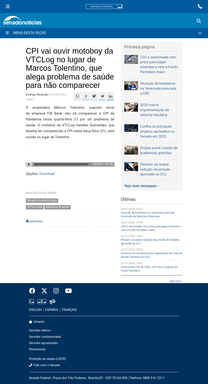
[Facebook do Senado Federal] (33, 291)
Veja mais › (176, 281)
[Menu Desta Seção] (104, 33)
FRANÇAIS (69, 310)
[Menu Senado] (7, 6)
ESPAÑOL (52, 310)
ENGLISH (35, 310)
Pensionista (37, 349)
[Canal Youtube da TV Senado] (67, 291)
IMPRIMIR (34, 221)
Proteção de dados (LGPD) (47, 359)
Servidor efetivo (40, 330)
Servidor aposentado (43, 343)
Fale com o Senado (44, 365)
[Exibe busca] (199, 21)
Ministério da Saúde (57, 207)
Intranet (36, 322)
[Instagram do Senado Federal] (56, 291)
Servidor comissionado (45, 337)
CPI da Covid (34, 207)
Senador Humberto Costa (42, 200)
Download (47, 174)
